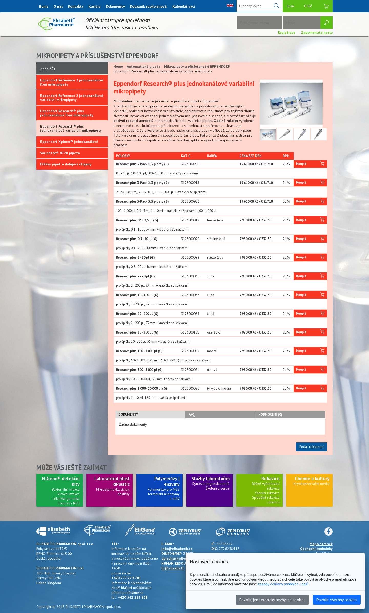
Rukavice (270, 478)
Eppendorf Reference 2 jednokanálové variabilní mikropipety (71, 97)
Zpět (47, 69)
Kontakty (76, 6)
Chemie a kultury (312, 478)
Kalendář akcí (183, 6)
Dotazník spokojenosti (148, 6)
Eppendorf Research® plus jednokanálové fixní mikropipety (66, 113)
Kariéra (95, 6)
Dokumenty (115, 6)
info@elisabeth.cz (176, 548)
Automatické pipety (143, 66)
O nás (58, 6)
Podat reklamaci (311, 446)
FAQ (191, 414)
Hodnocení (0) (270, 414)
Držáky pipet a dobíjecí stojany (65, 164)
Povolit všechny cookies (336, 599)
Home (43, 6)
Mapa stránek (321, 544)
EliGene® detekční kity (61, 481)
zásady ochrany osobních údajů (283, 584)
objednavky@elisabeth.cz (182, 558)
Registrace (286, 32)
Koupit (310, 164)
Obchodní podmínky (316, 548)
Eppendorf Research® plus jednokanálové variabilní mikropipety (71, 128)
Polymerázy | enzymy (167, 481)
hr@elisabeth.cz (175, 568)
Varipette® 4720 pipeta (60, 153)
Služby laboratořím (211, 478)
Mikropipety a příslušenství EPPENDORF (197, 66)
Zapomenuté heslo (317, 32)
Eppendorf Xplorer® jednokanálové (69, 141)
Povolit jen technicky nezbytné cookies (272, 599)
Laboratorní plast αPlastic (112, 481)
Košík (308, 7)
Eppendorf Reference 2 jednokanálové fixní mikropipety (71, 82)
